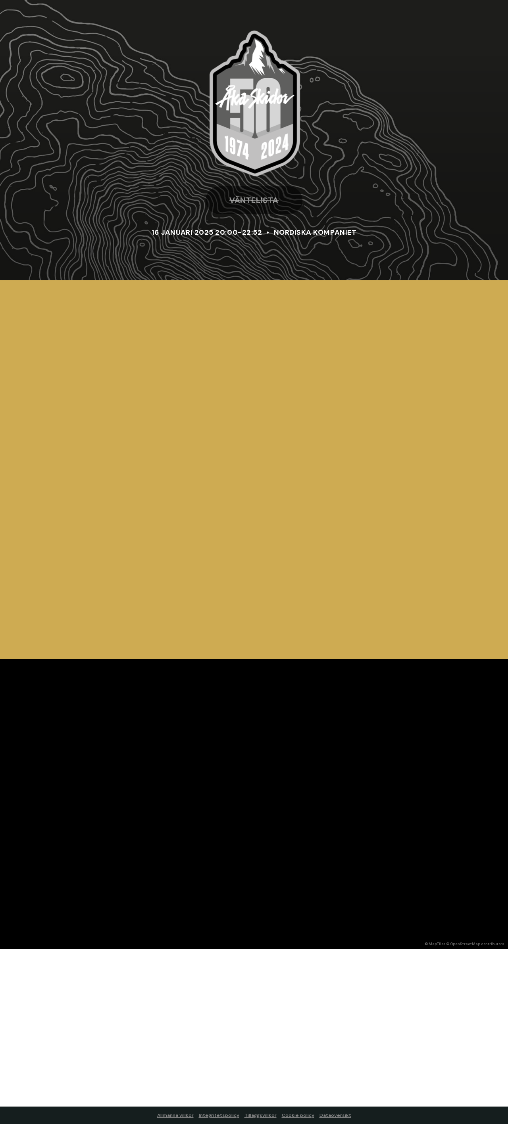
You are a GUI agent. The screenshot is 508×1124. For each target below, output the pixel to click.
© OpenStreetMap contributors (475, 944)
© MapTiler (435, 944)
